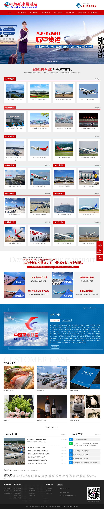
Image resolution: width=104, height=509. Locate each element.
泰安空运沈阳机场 (89, 186)
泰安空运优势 (58, 12)
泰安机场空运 (32, 495)
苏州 (46, 476)
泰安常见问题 (49, 493)
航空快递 (16, 470)
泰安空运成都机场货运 (15, 214)
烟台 (32, 475)
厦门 (74, 476)
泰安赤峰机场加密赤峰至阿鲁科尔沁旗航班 (38, 454)
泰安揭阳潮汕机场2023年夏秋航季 (36, 447)
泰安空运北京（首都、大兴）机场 (15, 158)
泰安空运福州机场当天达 (39, 99)
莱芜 (53, 475)
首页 (9, 12)
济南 (15, 475)
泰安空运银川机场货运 (89, 214)
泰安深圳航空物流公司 (15, 243)
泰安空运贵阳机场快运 (39, 214)
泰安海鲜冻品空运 (8, 390)
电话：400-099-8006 (65, 492)
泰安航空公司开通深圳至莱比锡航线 (36, 439)
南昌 (77, 476)
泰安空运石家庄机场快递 (88, 157)
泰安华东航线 (17, 488)
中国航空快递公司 (35, 470)
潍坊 (36, 475)
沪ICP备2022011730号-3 (67, 506)
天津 (84, 475)
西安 (24, 476)
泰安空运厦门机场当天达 (88, 99)
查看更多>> (64, 434)
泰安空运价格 (82, 12)
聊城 (64, 475)
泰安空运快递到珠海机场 (88, 128)
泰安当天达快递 (8, 488)
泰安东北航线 (17, 493)
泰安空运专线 (34, 12)
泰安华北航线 (17, 490)
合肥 (67, 476)
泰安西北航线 (17, 495)
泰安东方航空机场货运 (39, 243)
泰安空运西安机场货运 (39, 186)
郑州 (5, 478)
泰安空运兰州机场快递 (64, 214)
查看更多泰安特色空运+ (52, 427)
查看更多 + (97, 79)
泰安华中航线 (32, 490)
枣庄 (25, 475)
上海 (81, 475)
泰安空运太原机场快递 (64, 157)
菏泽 (71, 475)
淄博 (22, 475)
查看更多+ (55, 347)
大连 (14, 476)
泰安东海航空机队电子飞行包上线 (36, 457)
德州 (60, 475)
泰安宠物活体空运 (74, 420)
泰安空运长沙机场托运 (15, 186)
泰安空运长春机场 (64, 186)
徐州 (43, 476)
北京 (74, 475)
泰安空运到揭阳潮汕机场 (39, 128)
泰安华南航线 (32, 488)
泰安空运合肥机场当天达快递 (64, 99)
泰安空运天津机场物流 (39, 157)
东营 (29, 475)
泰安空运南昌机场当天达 (15, 99)
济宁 (39, 475)
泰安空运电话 (94, 12)
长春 (21, 476)
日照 (50, 475)
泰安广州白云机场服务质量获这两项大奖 (38, 450)
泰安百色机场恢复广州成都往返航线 (37, 463)
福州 (70, 476)
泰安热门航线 (17, 498)
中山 (17, 476)
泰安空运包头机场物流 (89, 243)
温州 (64, 476)
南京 (36, 476)
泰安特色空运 (70, 12)
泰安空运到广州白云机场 (15, 128)
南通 (50, 476)
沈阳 (10, 476)
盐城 (53, 476)
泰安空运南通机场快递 (64, 243)
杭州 (57, 476)
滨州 (67, 475)
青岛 (19, 475)
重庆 (77, 475)
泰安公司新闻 (49, 488)
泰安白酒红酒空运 (41, 420)
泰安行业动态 (49, 490)
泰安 (43, 475)
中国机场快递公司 (24, 470)
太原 (92, 475)
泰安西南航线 (32, 493)
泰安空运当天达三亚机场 (64, 128)
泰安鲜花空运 (7, 420)
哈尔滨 (28, 476)
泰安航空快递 (22, 12)
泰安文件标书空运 (74, 390)
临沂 (57, 475)
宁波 (60, 476)
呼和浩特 (6, 476)
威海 (46, 475)
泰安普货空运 (40, 390)
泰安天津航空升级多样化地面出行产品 (37, 460)
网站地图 (75, 506)
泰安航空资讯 (46, 12)
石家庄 (88, 475)
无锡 (39, 476)
